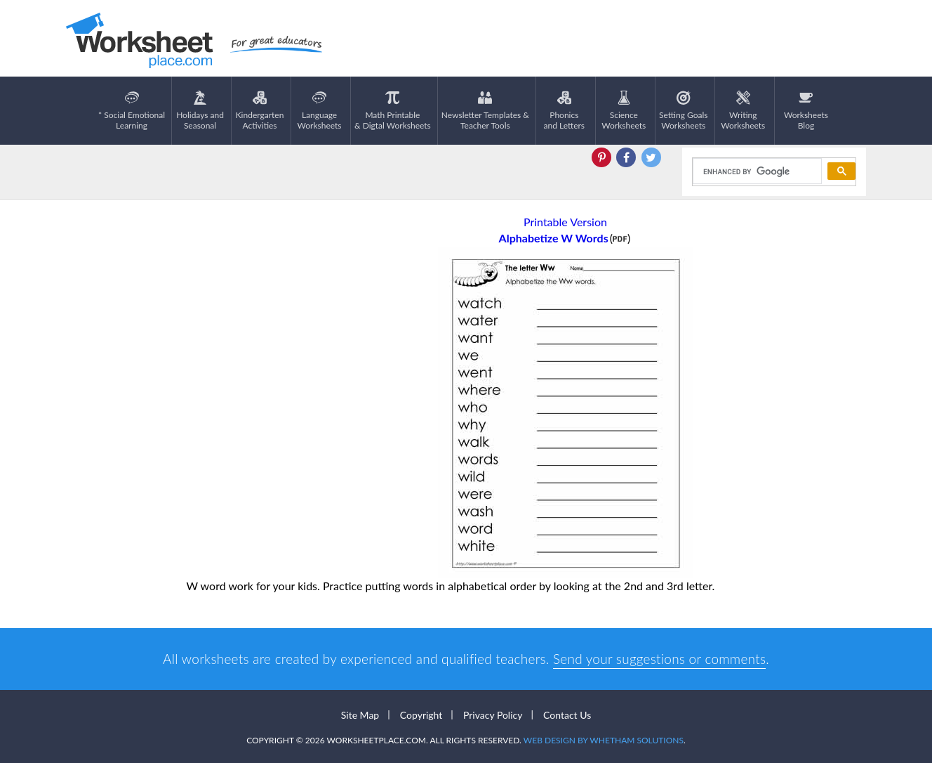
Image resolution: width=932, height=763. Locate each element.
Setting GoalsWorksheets (683, 111)
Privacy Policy (492, 715)
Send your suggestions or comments (659, 659)
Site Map (360, 715)
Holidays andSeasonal (200, 111)
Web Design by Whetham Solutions (604, 740)
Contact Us (567, 715)
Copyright (421, 715)
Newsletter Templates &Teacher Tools (485, 111)
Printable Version (565, 221)
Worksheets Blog (806, 111)
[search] (756, 171)
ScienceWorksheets (623, 111)
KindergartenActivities (260, 111)
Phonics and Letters (564, 111)
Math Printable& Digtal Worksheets (392, 111)
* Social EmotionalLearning (131, 111)
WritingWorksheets (743, 111)
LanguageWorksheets (320, 111)
